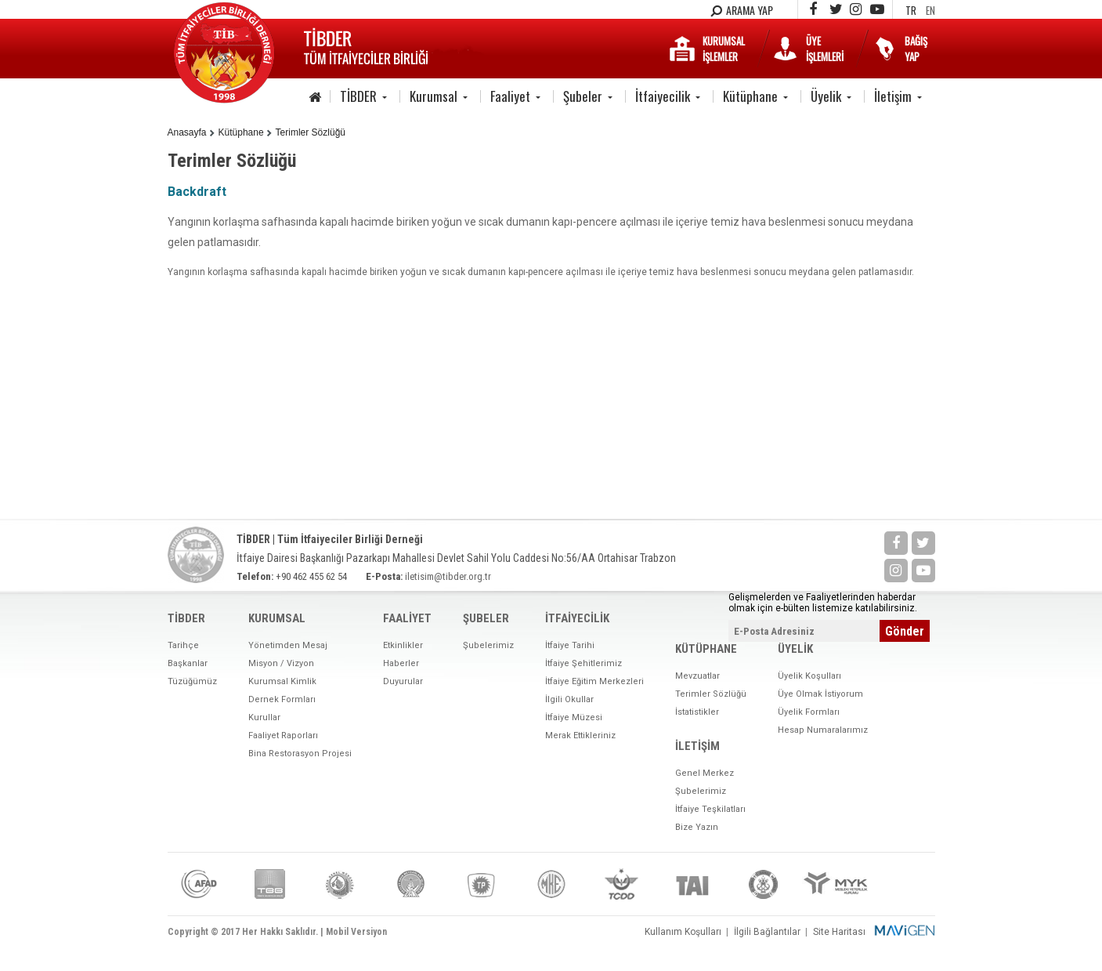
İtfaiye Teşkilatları (710, 809)
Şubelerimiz (488, 645)
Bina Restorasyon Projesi (300, 753)
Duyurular (403, 681)
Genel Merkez (704, 773)
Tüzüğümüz (192, 681)
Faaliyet (510, 96)
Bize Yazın (696, 827)
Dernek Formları (282, 699)
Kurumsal (433, 96)
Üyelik (826, 96)
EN (930, 10)
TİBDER (358, 96)
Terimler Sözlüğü (310, 132)
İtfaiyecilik (662, 96)
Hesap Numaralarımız (823, 730)
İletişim (893, 96)
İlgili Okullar (569, 699)
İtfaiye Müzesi (573, 717)
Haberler (401, 663)
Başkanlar (188, 663)
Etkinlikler (403, 645)
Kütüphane (750, 96)
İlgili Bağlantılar (767, 931)
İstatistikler (697, 712)
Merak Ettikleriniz (580, 735)
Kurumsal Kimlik (282, 681)
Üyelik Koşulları (809, 676)
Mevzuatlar (697, 676)
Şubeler (582, 96)
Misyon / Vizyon (281, 663)
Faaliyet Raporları (283, 735)
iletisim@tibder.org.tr (448, 576)
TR (910, 10)
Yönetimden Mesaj (287, 645)
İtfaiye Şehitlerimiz (583, 663)
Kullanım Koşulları (683, 931)
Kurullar (264, 717)
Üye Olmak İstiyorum (820, 694)
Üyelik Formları (809, 712)
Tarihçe (183, 645)
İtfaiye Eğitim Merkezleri (594, 681)
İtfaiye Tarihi (569, 645)
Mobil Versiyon (356, 931)
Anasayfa (187, 132)
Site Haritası (839, 931)
